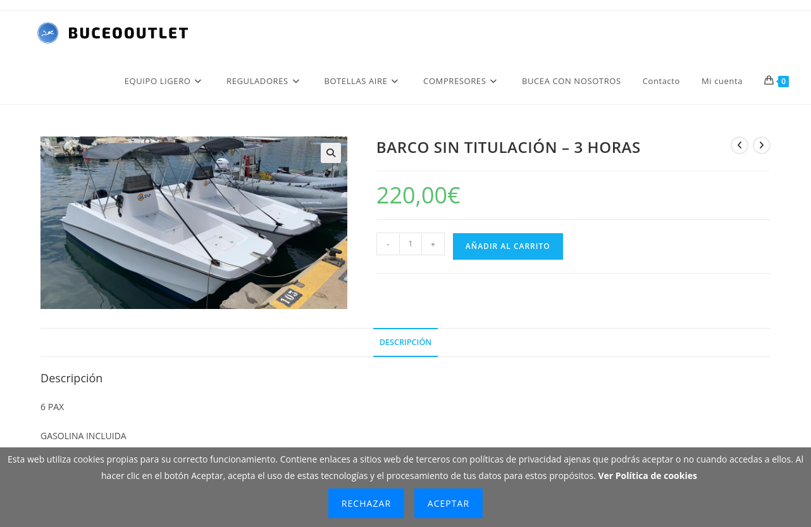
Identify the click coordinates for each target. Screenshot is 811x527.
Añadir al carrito (508, 246)
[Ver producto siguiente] (762, 145)
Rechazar (366, 503)
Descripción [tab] (405, 342)
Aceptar (448, 503)
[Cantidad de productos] (410, 244)
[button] (331, 153)
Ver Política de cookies (647, 475)
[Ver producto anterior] (739, 145)
